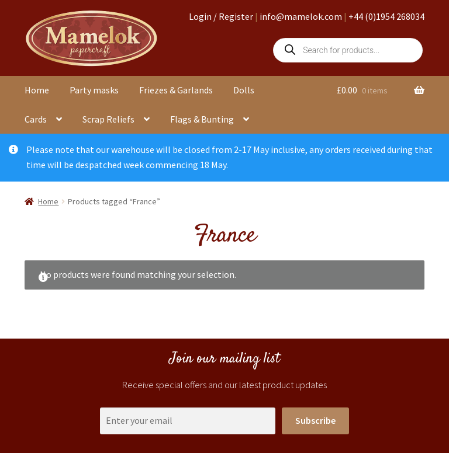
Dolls (243, 90)
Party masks (94, 90)
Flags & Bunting (202, 119)
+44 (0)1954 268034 (386, 16)
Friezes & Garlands (176, 90)
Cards (36, 119)
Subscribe (315, 420)
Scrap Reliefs (108, 119)
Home (37, 90)
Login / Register (221, 16)
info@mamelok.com (301, 16)
